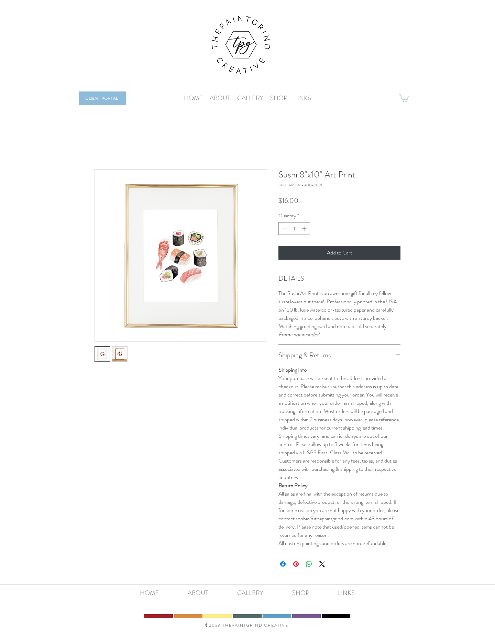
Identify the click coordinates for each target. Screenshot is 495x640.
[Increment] (304, 229)
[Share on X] (322, 564)
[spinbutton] (294, 229)
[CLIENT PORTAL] (102, 98)
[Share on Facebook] (283, 564)
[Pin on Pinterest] (296, 564)
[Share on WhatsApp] (309, 564)
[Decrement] (283, 229)
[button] (404, 98)
